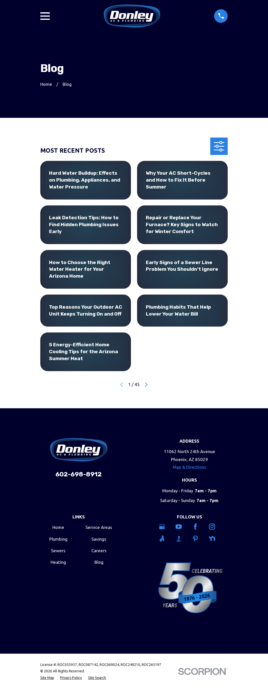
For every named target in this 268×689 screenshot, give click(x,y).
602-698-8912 (78, 474)
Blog (98, 562)
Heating (58, 562)
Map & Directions (189, 467)
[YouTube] (181, 527)
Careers (99, 550)
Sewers (58, 550)
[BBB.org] (181, 539)
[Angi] (164, 539)
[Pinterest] (197, 539)
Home (58, 527)
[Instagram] (214, 527)
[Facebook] (197, 527)
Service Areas (98, 527)
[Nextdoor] (214, 539)
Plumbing (58, 539)
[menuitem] (47, 678)
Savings (98, 539)
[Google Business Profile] (164, 527)
